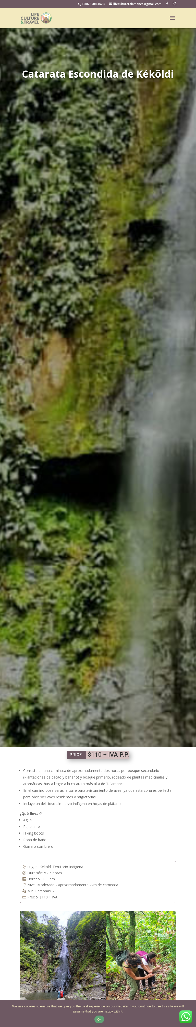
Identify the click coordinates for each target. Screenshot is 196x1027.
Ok (99, 1019)
